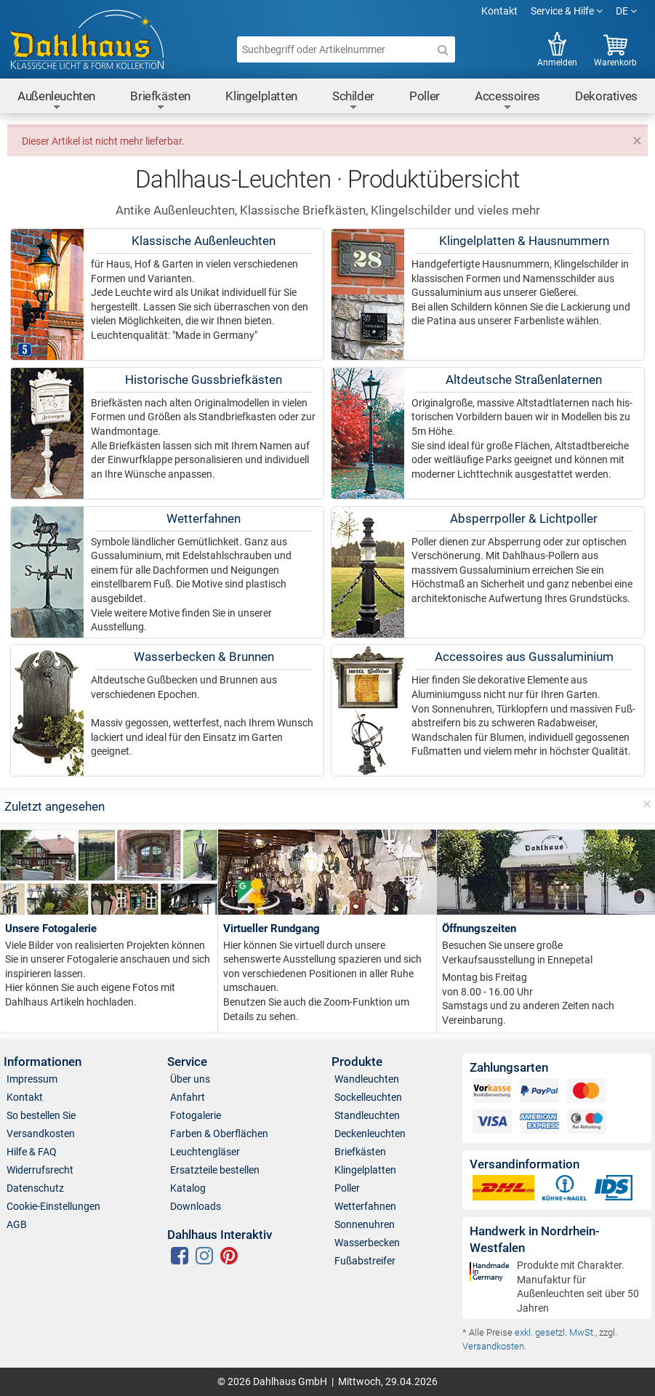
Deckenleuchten (370, 1133)
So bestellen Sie (41, 1115)
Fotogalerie (195, 1115)
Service (187, 1062)
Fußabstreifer (364, 1261)
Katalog (188, 1188)
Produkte (356, 1062)
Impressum (32, 1079)
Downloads (195, 1206)
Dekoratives (606, 96)
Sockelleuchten (368, 1097)
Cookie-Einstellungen (53, 1206)
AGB (17, 1224)
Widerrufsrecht (40, 1170)
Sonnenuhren (364, 1224)
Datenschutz (35, 1188)
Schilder (353, 101)
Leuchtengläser (205, 1152)
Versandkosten (41, 1133)
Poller (424, 96)
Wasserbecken (367, 1242)
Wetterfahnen (365, 1206)
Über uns (190, 1079)
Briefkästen (160, 101)
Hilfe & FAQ (32, 1152)
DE (626, 11)
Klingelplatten (261, 96)
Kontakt (499, 11)
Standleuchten (367, 1115)
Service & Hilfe (567, 11)
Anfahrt (187, 1097)
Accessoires (507, 101)
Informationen (42, 1062)
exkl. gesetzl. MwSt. (555, 1332)
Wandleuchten (366, 1079)
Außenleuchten (56, 101)
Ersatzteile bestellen (215, 1170)
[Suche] (443, 49)
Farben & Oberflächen (219, 1133)
